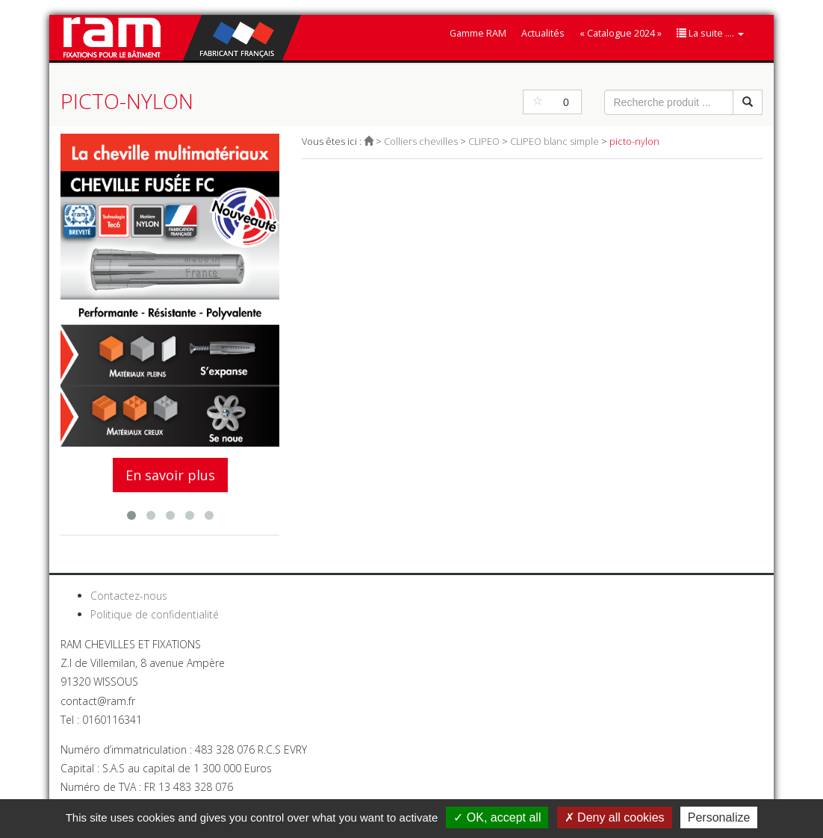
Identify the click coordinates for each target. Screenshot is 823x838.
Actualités (543, 33)
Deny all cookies (615, 817)
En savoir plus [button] (170, 475)
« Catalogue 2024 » (621, 33)
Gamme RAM (478, 33)
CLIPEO (484, 141)
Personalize (719, 817)
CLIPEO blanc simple (554, 141)
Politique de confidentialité (154, 614)
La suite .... (710, 33)
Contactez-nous (128, 596)
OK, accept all (497, 817)
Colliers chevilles (421, 141)
